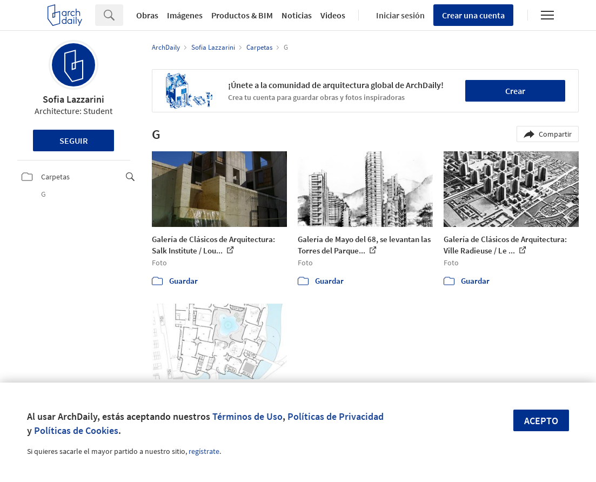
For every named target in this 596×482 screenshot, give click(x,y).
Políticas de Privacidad (335, 416)
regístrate (204, 451)
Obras (147, 15)
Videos (332, 15)
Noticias (297, 15)
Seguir (73, 140)
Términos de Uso (247, 416)
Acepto (541, 420)
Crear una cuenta (473, 15)
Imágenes (185, 15)
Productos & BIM (242, 15)
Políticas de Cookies (76, 430)
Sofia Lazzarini (73, 99)
